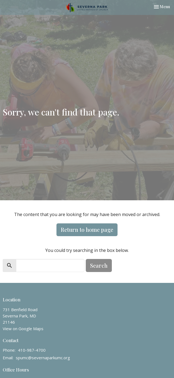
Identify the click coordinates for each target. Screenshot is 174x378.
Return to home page (87, 229)
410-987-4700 (32, 350)
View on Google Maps (23, 328)
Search (98, 265)
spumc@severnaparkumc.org (43, 357)
